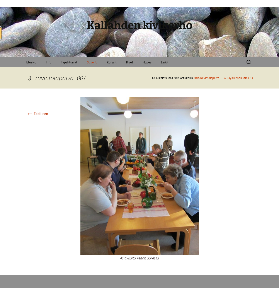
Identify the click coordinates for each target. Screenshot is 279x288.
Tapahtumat (69, 62)
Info (48, 62)
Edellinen (37, 113)
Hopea (147, 62)
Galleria (92, 62)
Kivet (129, 62)
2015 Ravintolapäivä (206, 78)
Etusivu (31, 62)
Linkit (164, 62)
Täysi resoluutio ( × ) (240, 78)
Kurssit (112, 62)
